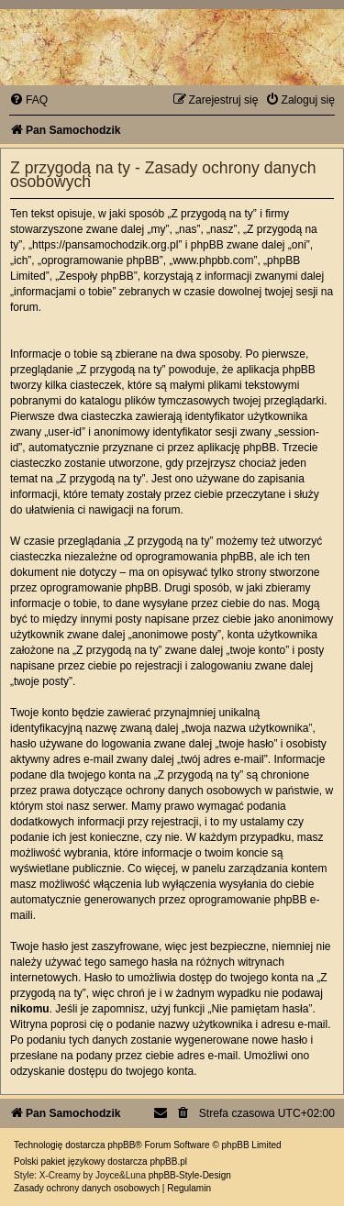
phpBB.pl (168, 1161)
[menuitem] (28, 100)
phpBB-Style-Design (190, 1175)
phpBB (121, 1145)
